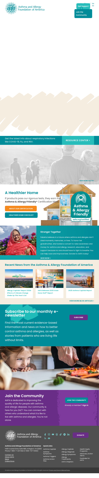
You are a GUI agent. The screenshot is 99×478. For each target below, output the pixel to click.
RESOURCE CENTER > (78, 145)
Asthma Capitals (49, 454)
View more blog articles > (81, 305)
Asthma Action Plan (49, 465)
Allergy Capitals (68, 454)
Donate (80, 440)
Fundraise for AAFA (85, 464)
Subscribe (78, 322)
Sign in (85, 410)
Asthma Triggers (49, 461)
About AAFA (9, 462)
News (7, 464)
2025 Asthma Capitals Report (80, 295)
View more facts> (86, 185)
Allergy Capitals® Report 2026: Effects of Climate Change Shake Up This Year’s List (19, 297)
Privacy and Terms (55, 475)
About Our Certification (21, 213)
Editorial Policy (65, 475)
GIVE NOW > (45, 263)
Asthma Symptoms (47, 458)
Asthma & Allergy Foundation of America (64, 270)
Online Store (9, 466)
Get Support (83, 6)
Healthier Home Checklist (21, 220)
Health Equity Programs (85, 455)
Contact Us (9, 460)
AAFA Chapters (67, 467)
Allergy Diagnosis (68, 457)
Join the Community (81, 13)
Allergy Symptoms (69, 459)
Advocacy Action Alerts (86, 459)
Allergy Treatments (66, 463)
